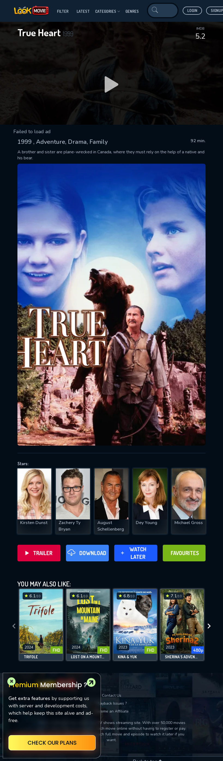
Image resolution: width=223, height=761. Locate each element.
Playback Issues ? (112, 703)
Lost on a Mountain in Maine (88, 657)
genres (132, 11)
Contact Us (111, 695)
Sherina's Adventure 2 (182, 657)
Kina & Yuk (127, 657)
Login (192, 10)
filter (62, 11)
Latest (83, 11)
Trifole (31, 657)
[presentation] (14, 626)
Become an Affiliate (111, 711)
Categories (107, 11)
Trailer (38, 553)
